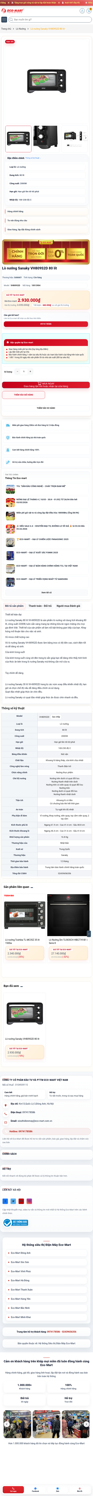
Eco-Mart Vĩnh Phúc (21, 1271)
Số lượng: (8, 372)
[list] (47, 1424)
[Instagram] (29, 1201)
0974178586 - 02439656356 (61, 1331)
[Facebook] (5, 1201)
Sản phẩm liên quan (16, 887)
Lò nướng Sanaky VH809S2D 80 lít (22, 1039)
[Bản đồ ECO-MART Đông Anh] (79, 1489)
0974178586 (45, 324)
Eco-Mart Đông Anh (20, 1253)
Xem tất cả (46, 592)
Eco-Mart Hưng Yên (20, 1299)
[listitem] (17, 1424)
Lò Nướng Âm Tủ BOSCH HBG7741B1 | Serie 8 (68, 941)
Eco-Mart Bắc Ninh (20, 1308)
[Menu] (4, 19)
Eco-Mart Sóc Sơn (20, 1262)
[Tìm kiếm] (11, 19)
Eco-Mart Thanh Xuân (22, 1289)
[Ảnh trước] (7, 1424)
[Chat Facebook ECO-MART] (35, 1489)
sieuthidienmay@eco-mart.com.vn (35, 1121)
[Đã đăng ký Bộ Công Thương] (15, 1223)
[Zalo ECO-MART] (57, 1489)
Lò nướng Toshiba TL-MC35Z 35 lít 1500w (22, 941)
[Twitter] (13, 1201)
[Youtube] (21, 1201)
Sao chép (56, 717)
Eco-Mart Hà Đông (20, 1280)
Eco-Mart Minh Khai (21, 1317)
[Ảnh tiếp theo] (86, 1424)
